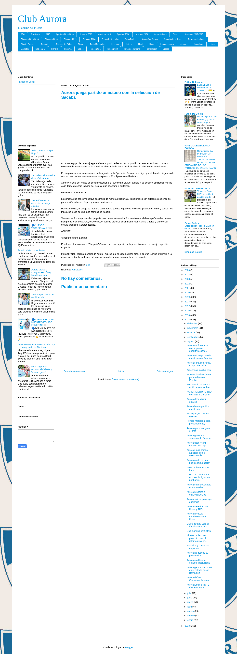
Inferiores (184, 44)
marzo (190, 611)
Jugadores (198, 44)
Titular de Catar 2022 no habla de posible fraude (205, 194)
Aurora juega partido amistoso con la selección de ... (197, 453)
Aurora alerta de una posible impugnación (198, 461)
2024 (187, 274)
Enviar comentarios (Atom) (125, 379)
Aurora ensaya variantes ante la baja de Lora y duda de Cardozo (36, 346)
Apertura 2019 (104, 34)
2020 (187, 292)
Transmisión (151, 49)
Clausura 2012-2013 (194, 34)
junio (190, 597)
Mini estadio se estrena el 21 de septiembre (199, 386)
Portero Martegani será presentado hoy (198, 422)
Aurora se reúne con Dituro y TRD (197, 508)
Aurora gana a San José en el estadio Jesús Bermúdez (199, 570)
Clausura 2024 (89, 39)
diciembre (192, 323)
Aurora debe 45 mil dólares (196, 400)
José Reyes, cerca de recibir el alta (42, 296)
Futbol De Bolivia (193, 113)
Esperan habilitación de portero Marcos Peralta (199, 377)
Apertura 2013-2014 (65, 34)
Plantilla (54, 49)
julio (189, 593)
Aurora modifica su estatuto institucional (198, 561)
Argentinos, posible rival (199, 370)
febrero (191, 615)
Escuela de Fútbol (64, 44)
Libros (212, 44)
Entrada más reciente (75, 371)
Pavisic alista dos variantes (31, 250)
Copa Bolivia (130, 39)
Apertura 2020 (123, 34)
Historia (129, 44)
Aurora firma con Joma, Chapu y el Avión (199, 364)
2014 (187, 319)
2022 (187, 283)
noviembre (193, 328)
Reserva (68, 49)
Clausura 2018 (51, 39)
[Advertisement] (118, 63)
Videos (166, 49)
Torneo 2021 (95, 49)
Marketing (25, 49)
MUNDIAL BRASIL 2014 (197, 188)
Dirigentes (45, 44)
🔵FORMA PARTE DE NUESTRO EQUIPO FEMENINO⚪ (42, 322)
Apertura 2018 (86, 34)
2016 (187, 310)
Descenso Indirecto (196, 39)
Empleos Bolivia (193, 252)
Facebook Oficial (26, 81)
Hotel (140, 44)
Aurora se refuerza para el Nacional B (199, 486)
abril (189, 606)
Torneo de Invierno (132, 49)
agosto (191, 341)
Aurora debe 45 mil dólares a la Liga (196, 444)
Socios (80, 49)
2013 (187, 625)
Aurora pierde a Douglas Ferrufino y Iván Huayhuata (41, 272)
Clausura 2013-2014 (30, 39)
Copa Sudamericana (173, 39)
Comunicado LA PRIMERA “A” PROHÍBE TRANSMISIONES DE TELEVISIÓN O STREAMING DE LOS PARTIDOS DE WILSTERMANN (200, 159)
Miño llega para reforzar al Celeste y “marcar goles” (41, 369)
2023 (187, 279)
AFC (23, 34)
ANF (48, 34)
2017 (187, 306)
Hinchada (115, 44)
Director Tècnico (28, 44)
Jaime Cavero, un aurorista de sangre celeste (41, 203)
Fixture (81, 44)
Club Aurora (42, 18)
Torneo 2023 (112, 49)
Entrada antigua (165, 371)
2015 (187, 315)
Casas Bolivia (191, 223)
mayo (190, 602)
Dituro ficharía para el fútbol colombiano (198, 525)
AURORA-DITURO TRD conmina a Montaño (199, 393)
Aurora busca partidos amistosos (198, 407)
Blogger (129, 647)
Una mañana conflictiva (199, 531)
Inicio (121, 371)
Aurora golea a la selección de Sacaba (199, 437)
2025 (187, 270)
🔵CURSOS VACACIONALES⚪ (41, 226)
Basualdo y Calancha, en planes (198, 547)
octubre (191, 332)
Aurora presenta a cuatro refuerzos (196, 493)
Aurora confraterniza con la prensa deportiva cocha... (197, 348)
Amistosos (35, 34)
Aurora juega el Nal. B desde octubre (198, 586)
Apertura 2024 (141, 34)
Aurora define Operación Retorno (198, 579)
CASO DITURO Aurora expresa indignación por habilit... (198, 477)
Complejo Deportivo (110, 39)
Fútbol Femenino (97, 44)
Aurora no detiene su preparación (197, 554)
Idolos (151, 44)
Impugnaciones (167, 44)
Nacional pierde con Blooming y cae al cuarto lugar (207, 119)
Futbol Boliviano (193, 82)
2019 (187, 297)
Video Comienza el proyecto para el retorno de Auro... (197, 538)
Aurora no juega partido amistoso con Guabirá (199, 357)
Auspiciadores (160, 34)
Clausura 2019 (70, 39)
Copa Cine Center (150, 39)
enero (190, 620)
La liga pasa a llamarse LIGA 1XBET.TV (204, 88)
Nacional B (40, 49)
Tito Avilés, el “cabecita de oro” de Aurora (43, 177)
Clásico (176, 34)
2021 (187, 288)
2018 (187, 301)
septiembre (193, 337)
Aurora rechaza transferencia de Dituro (196, 516)
